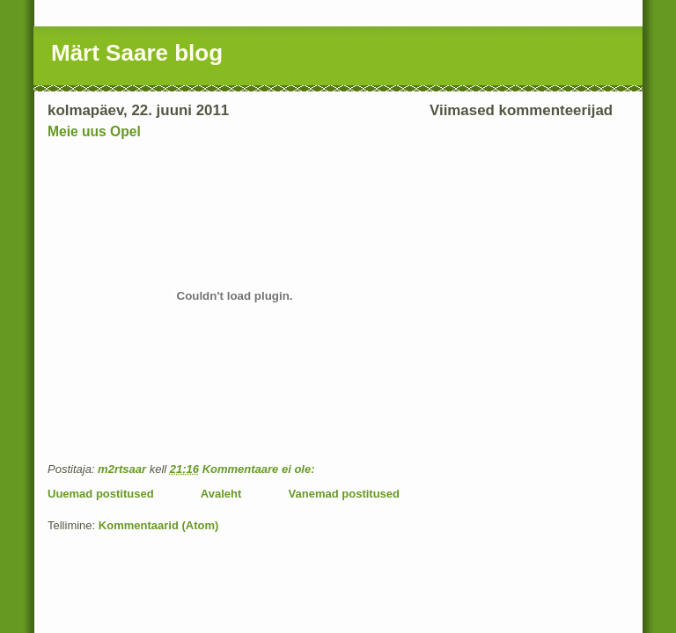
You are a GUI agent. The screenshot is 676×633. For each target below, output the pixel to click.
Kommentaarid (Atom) (159, 525)
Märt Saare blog (137, 53)
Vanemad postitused (344, 493)
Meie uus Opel (94, 131)
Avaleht (221, 493)
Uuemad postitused (101, 493)
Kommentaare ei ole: (260, 469)
